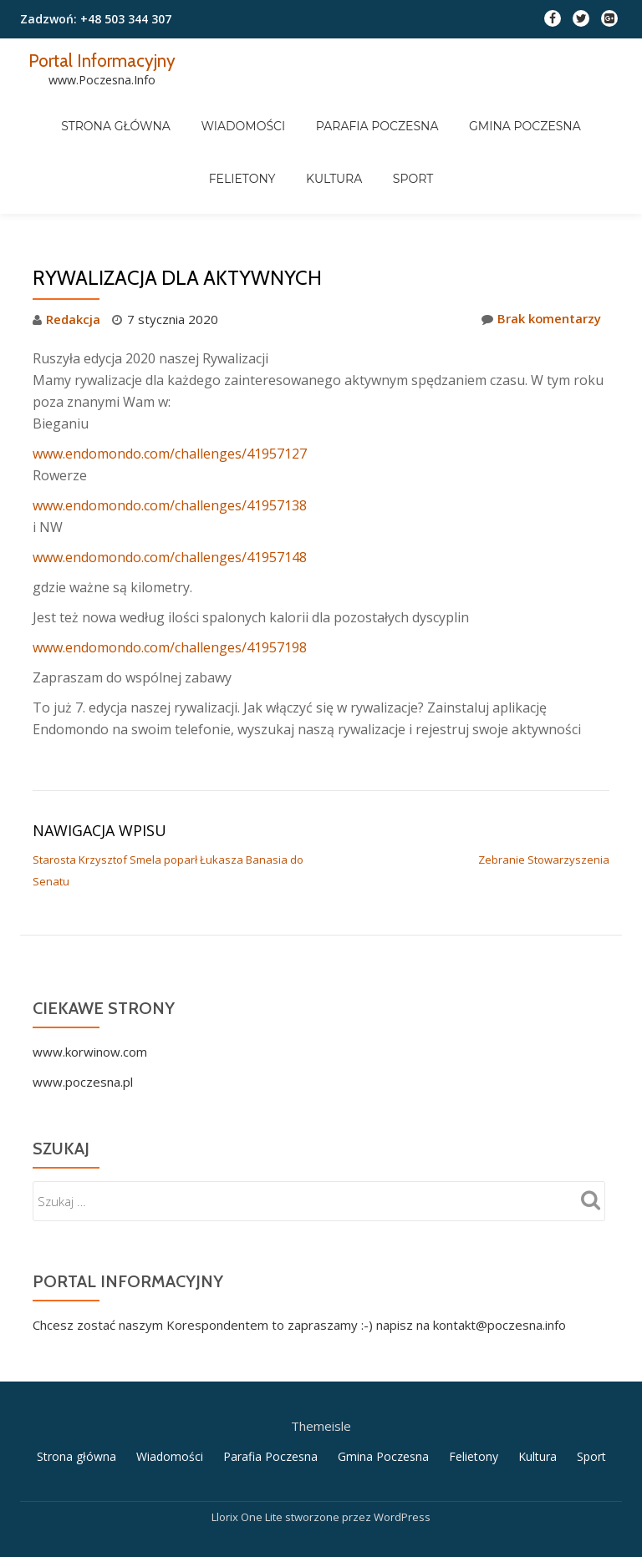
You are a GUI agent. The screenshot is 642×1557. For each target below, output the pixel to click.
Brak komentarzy (541, 249)
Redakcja (73, 249)
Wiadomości (208, 111)
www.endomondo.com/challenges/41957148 (170, 486)
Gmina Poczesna (462, 111)
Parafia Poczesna (329, 111)
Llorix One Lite (248, 1441)
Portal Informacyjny (103, 60)
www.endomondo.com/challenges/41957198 (170, 576)
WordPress (402, 1441)
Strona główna (95, 111)
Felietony (567, 111)
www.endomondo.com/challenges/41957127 (170, 382)
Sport (357, 134)
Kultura (292, 134)
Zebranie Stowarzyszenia (543, 788)
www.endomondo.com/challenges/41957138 (170, 434)
